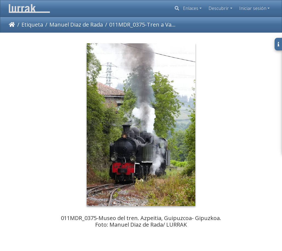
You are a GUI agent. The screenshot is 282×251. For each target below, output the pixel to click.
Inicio (12, 25)
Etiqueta (32, 24)
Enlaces (190, 8)
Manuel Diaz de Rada (76, 24)
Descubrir (218, 8)
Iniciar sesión (252, 8)
